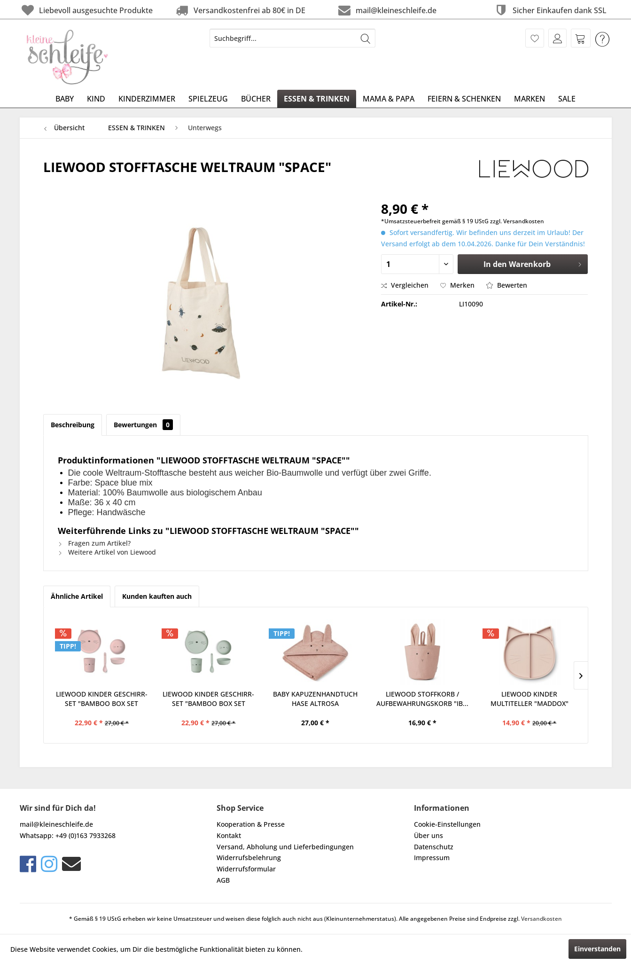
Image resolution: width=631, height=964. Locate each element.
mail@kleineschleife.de (386, 10)
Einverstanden (597, 948)
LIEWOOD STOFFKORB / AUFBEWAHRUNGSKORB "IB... (422, 699)
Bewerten (506, 285)
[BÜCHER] (255, 99)
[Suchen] (365, 38)
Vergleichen (404, 285)
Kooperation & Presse (251, 824)
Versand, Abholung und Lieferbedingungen (285, 846)
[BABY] (64, 99)
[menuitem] (292, 38)
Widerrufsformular (246, 868)
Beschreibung (72, 424)
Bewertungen (143, 424)
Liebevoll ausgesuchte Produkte (86, 10)
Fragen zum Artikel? (94, 543)
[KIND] (96, 99)
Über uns (428, 835)
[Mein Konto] (557, 38)
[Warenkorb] (581, 38)
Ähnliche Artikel (77, 596)
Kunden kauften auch (157, 596)
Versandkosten (541, 919)
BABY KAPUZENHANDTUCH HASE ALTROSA (315, 699)
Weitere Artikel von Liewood (107, 552)
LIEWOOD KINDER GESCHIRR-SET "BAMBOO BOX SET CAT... (102, 699)
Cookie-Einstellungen (447, 824)
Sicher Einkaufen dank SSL (550, 10)
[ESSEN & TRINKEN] (316, 99)
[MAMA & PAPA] (388, 99)
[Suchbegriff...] (292, 38)
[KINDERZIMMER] (147, 99)
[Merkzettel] (534, 38)
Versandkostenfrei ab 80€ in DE (239, 10)
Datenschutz (433, 846)
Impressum (432, 857)
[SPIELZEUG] (208, 99)
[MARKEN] (529, 99)
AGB (223, 880)
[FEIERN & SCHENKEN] (464, 99)
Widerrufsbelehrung (249, 857)
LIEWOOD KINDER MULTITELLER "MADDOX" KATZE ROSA (530, 699)
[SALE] (567, 99)
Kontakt (229, 835)
